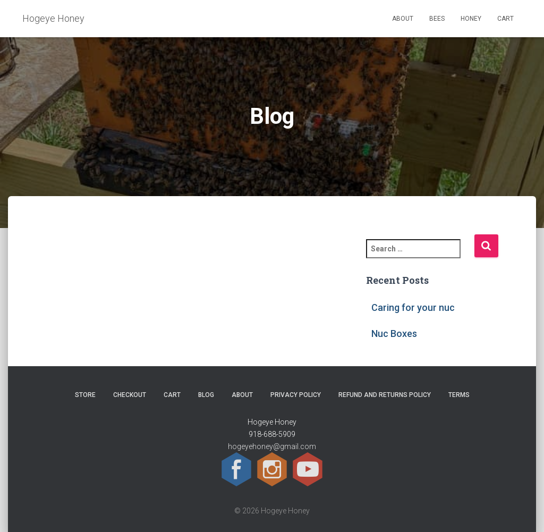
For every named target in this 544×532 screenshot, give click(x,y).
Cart (505, 18)
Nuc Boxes (394, 333)
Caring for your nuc (413, 307)
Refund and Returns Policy (384, 395)
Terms (459, 395)
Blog (206, 395)
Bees (437, 18)
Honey (471, 18)
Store (85, 395)
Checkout (129, 395)
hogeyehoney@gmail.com (272, 446)
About (402, 18)
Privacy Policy (295, 395)
